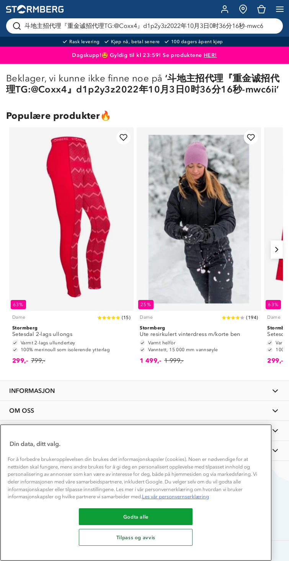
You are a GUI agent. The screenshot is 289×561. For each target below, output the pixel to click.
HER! (210, 55)
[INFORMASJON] (144, 390)
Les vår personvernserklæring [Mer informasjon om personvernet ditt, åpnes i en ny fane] (175, 496)
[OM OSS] (144, 410)
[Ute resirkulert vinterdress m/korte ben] (199, 249)
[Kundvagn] (261, 9)
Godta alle (136, 517)
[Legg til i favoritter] (123, 137)
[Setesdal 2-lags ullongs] (71, 249)
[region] (136, 492)
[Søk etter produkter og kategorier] (146, 26)
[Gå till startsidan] (35, 9)
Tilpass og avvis (136, 537)
